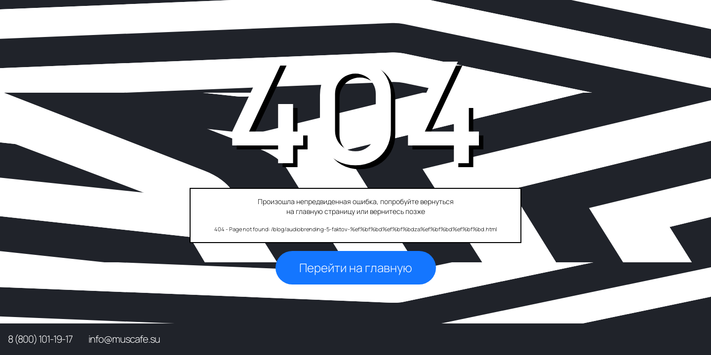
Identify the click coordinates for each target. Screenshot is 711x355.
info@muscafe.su (124, 339)
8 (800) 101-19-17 (40, 339)
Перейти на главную (355, 267)
